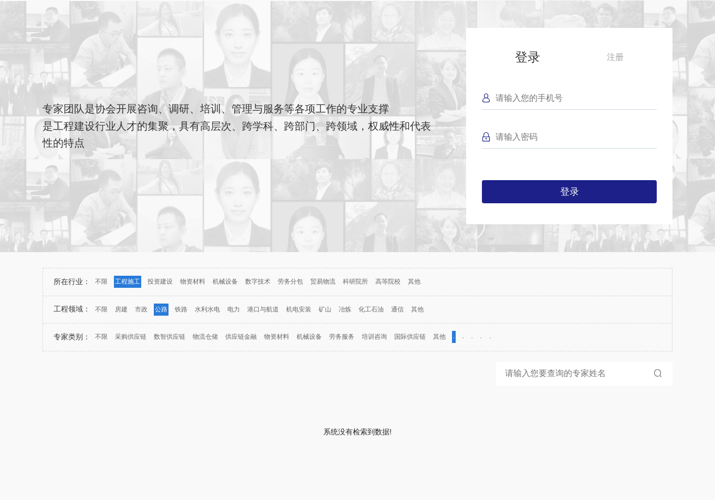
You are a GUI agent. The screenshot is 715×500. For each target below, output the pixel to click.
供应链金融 (241, 336)
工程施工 (127, 281)
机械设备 (225, 281)
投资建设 (160, 281)
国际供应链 (410, 336)
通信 (397, 309)
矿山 (325, 309)
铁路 (181, 309)
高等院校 (388, 281)
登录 (527, 57)
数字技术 (257, 281)
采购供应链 (130, 336)
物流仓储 (205, 336)
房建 (121, 309)
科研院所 (355, 281)
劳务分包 (290, 281)
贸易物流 (322, 281)
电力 (233, 309)
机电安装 (298, 309)
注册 (615, 57)
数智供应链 (169, 336)
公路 (161, 309)
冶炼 (345, 309)
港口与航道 (263, 309)
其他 (414, 281)
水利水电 (207, 309)
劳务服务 (341, 336)
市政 (141, 309)
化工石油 (371, 309)
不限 (101, 281)
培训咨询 (374, 336)
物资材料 (192, 281)
